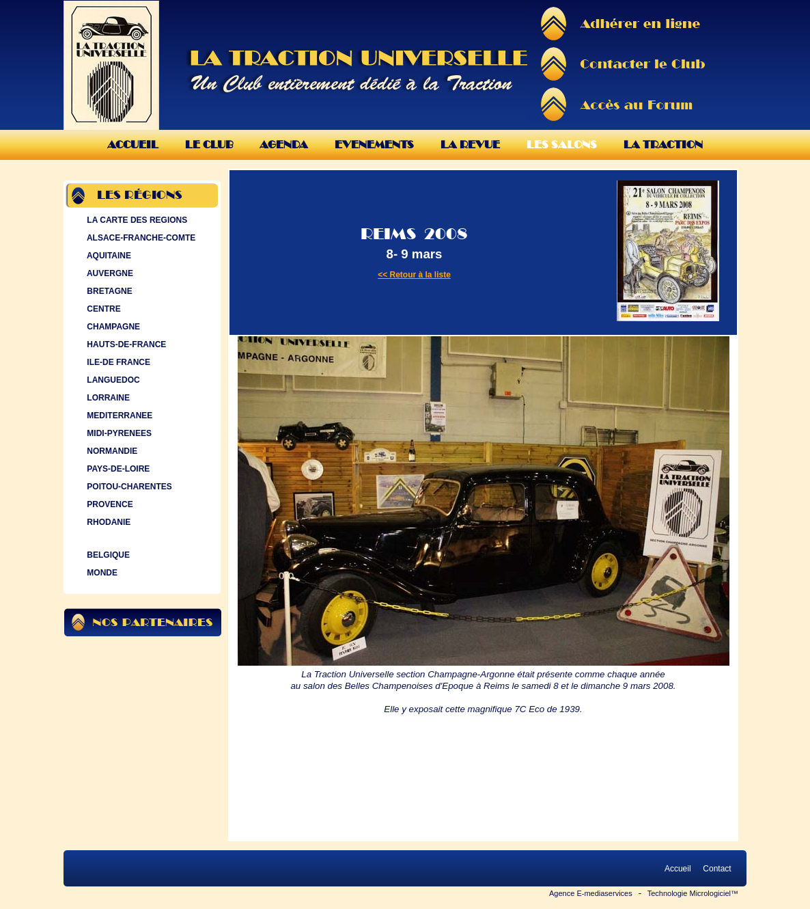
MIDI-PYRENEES (118, 433)
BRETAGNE (108, 291)
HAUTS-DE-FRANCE (125, 344)
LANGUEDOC (112, 380)
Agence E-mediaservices (590, 893)
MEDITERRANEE (118, 415)
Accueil (132, 144)
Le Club (209, 144)
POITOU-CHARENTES (128, 486)
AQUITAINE (107, 255)
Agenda (284, 144)
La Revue (470, 144)
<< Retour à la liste (414, 275)
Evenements (374, 144)
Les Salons (562, 144)
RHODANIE (107, 522)
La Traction (663, 144)
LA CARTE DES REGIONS (135, 220)
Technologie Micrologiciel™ (692, 893)
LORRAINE (107, 398)
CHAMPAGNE (112, 326)
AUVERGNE (108, 273)
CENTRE (102, 309)
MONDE (100, 573)
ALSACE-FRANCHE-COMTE (139, 238)
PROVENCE (108, 504)
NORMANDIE (110, 451)
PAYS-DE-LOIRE (117, 469)
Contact (717, 868)
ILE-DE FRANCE (117, 362)
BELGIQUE (107, 555)
